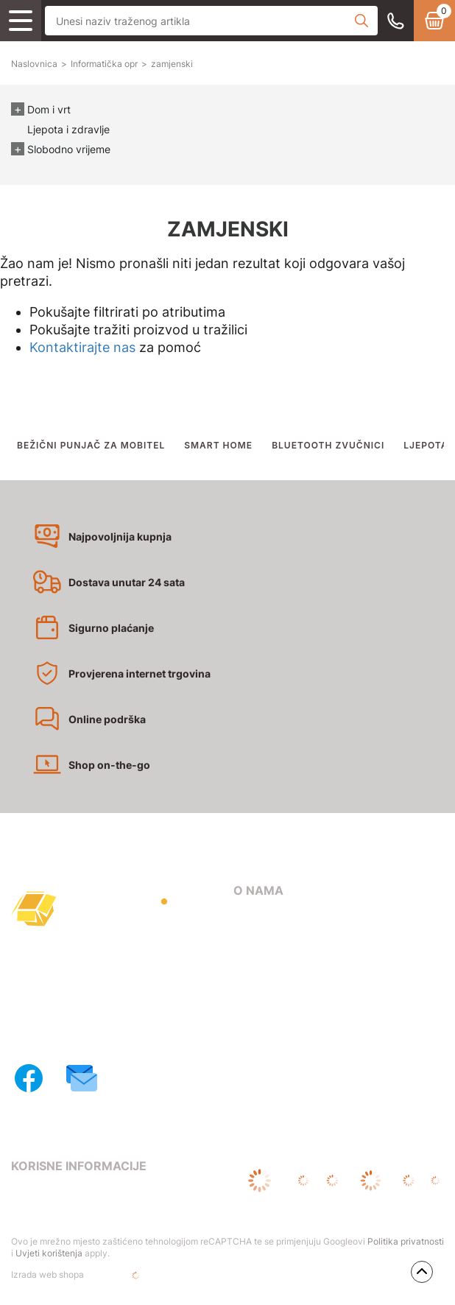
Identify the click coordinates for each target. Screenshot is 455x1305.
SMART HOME (218, 445)
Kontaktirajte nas (82, 347)
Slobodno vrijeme (68, 149)
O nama (252, 920)
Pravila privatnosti (57, 1215)
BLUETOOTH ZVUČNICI (328, 445)
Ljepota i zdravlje (68, 129)
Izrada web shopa (94, 1275)
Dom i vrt (49, 109)
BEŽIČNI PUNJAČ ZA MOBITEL (91, 445)
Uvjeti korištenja (48, 1253)
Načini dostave (270, 983)
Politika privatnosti (405, 1241)
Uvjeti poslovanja (54, 1195)
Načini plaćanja (271, 962)
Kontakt (252, 941)
